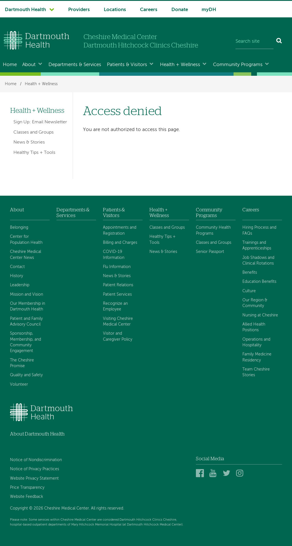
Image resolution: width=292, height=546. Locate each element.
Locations (115, 9)
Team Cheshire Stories (256, 372)
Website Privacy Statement (34, 478)
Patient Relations (118, 285)
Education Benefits (259, 282)
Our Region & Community (254, 303)
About (29, 64)
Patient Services (117, 294)
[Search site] (254, 41)
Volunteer (19, 385)
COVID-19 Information (113, 254)
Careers (148, 9)
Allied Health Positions (253, 327)
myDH (209, 9)
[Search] (279, 41)
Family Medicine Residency (256, 357)
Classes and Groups (33, 132)
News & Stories (29, 142)
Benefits (249, 273)
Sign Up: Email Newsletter (40, 122)
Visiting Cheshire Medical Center (118, 321)
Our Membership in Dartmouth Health (27, 306)
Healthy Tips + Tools (34, 152)
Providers (79, 9)
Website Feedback (26, 497)
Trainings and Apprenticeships (256, 245)
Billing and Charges (120, 243)
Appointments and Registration (119, 230)
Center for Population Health (26, 239)
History (16, 276)
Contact (17, 267)
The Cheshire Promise (22, 363)
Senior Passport (210, 252)
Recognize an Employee (115, 306)
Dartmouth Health (25, 9)
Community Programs (238, 64)
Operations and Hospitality (256, 342)
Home (10, 64)
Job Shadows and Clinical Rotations (258, 260)
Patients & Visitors (127, 64)
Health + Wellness (180, 64)
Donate (179, 9)
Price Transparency (27, 488)
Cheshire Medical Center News (25, 254)
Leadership (19, 285)
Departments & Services (74, 64)
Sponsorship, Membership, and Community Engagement (25, 342)
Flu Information (117, 267)
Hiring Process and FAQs (259, 230)
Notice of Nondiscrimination (36, 460)
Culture (249, 291)
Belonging (19, 228)
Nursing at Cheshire (260, 315)
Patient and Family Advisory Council (26, 321)
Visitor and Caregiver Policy (117, 336)
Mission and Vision (26, 294)
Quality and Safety (26, 375)
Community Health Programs (213, 230)
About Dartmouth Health (37, 434)
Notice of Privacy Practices (34, 469)
